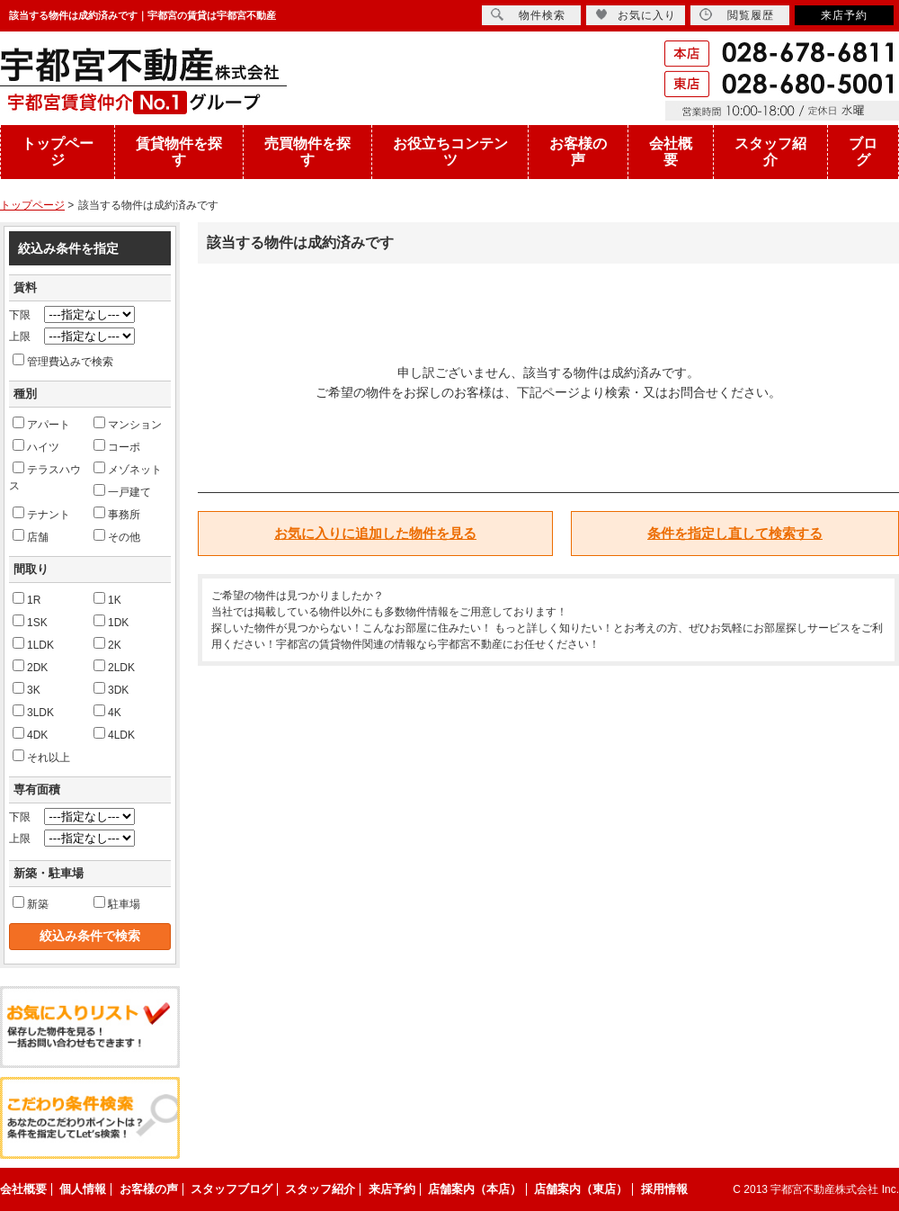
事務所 (116, 514)
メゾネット (127, 469)
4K (107, 711)
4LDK (114, 734)
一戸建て (122, 491)
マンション (127, 424)
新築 (31, 903)
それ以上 (41, 756)
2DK (30, 666)
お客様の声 (578, 151)
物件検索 (528, 15)
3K (26, 689)
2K (107, 644)
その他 (116, 536)
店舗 (31, 536)
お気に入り (635, 15)
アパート (41, 424)
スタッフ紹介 (770, 151)
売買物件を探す (307, 151)
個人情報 (82, 1189)
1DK (111, 621)
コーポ (116, 446)
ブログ (863, 151)
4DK (30, 734)
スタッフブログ (231, 1189)
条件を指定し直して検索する (735, 533)
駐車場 (116, 903)
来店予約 (844, 15)
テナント (41, 514)
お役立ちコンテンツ (450, 151)
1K (107, 599)
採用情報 (664, 1189)
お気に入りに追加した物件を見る (375, 533)
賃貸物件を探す (179, 151)
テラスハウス (45, 477)
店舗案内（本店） (474, 1189)
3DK (111, 689)
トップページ (57, 151)
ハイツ (36, 446)
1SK (30, 621)
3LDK (33, 711)
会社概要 (670, 151)
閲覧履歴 (736, 15)
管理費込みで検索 (63, 361)
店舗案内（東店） (581, 1189)
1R (26, 599)
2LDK (114, 666)
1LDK (33, 644)
